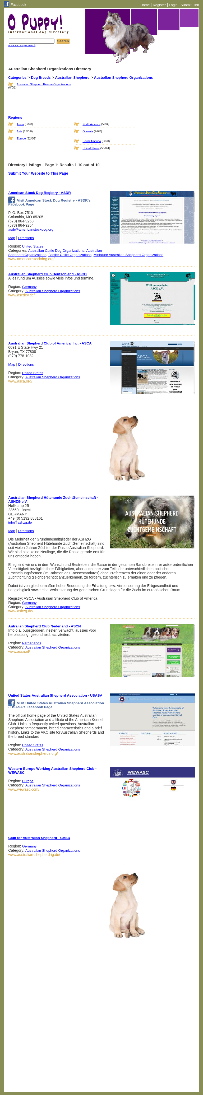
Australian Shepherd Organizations (123, 78)
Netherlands (31, 643)
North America (91, 124)
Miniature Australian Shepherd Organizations (129, 255)
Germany (29, 287)
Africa (20, 124)
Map (11, 238)
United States (90, 148)
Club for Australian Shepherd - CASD (39, 838)
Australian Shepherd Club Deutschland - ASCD (47, 274)
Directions (26, 238)
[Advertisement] (100, 93)
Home (145, 5)
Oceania (87, 131)
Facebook (18, 5)
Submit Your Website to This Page (38, 173)
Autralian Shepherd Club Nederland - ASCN (44, 626)
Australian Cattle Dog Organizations (56, 251)
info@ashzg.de (20, 522)
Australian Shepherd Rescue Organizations (44, 84)
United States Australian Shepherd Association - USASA (55, 695)
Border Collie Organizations (69, 255)
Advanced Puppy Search (21, 45)
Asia (19, 131)
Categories (17, 78)
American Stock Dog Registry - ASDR (39, 193)
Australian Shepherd (72, 78)
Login (173, 5)
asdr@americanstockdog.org (30, 229)
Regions (15, 117)
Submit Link (190, 5)
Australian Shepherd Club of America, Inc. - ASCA (49, 343)
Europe (21, 138)
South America (91, 141)
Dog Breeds (41, 78)
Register (159, 5)
